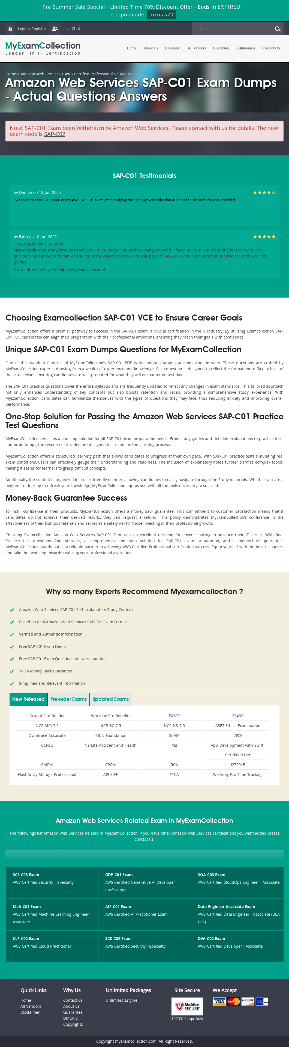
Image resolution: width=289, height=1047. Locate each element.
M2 (174, 745)
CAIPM (47, 764)
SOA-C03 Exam (211, 874)
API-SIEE (110, 774)
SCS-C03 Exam (26, 874)
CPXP (237, 735)
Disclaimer (30, 1012)
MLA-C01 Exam (27, 906)
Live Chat (64, 28)
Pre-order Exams (68, 699)
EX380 (174, 715)
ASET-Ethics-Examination (237, 725)
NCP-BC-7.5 (110, 725)
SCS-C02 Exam (118, 938)
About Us (150, 48)
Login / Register (25, 28)
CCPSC (47, 745)
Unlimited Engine (121, 1000)
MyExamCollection (42, 48)
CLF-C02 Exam (26, 938)
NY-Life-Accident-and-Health (111, 745)
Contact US (271, 48)
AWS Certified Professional (89, 73)
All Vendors (197, 48)
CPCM (110, 764)
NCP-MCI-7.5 (47, 725)
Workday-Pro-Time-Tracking (238, 774)
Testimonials (245, 48)
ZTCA (174, 774)
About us (71, 1006)
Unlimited (172, 48)
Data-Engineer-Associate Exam (226, 906)
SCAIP (174, 735)
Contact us (73, 1000)
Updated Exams (110, 699)
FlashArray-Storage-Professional (47, 774)
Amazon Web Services (40, 73)
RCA (174, 764)
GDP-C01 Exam (119, 874)
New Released (28, 699)
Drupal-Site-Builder (47, 715)
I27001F (238, 764)
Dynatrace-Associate (47, 735)
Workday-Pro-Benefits (110, 715)
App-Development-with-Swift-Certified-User (238, 750)
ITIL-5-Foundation (111, 735)
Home (131, 48)
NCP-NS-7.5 (174, 725)
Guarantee (221, 48)
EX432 (237, 715)
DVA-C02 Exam (211, 938)
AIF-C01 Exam (118, 906)
